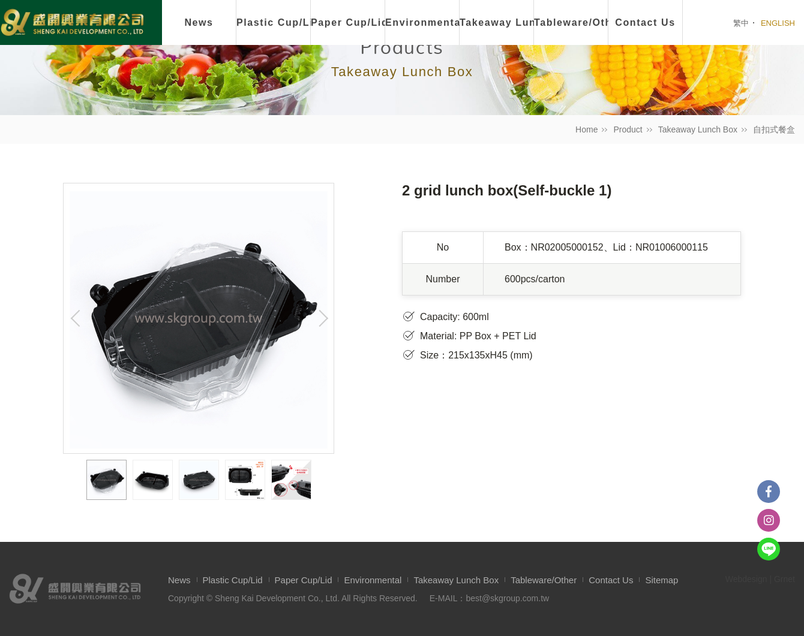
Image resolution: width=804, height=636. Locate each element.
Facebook (768, 491)
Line (768, 549)
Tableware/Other (544, 580)
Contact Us (611, 580)
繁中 (741, 23)
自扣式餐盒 (774, 129)
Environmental (422, 22)
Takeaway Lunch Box (697, 129)
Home (586, 129)
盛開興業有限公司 (72, 23)
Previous (76, 318)
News (198, 22)
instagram (768, 520)
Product (627, 129)
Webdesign (746, 579)
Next (322, 318)
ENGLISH (778, 23)
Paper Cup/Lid (348, 22)
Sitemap (661, 580)
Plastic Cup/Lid (273, 22)
